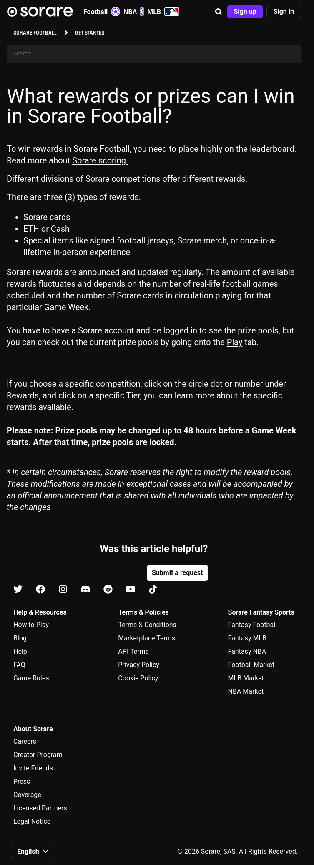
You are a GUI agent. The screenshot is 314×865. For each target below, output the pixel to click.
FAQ (19, 665)
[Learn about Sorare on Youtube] (130, 589)
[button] (218, 11)
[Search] (154, 54)
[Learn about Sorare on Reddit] (108, 589)
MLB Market (246, 678)
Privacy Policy (138, 665)
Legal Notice (31, 821)
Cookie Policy (138, 678)
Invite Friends (33, 768)
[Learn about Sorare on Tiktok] (153, 589)
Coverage (27, 795)
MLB (163, 12)
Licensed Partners (40, 808)
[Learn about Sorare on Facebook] (40, 589)
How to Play (31, 625)
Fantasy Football (252, 625)
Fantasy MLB (247, 638)
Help (20, 651)
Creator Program (38, 755)
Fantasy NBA (247, 651)
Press (21, 781)
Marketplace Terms (146, 638)
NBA (133, 12)
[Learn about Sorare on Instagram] (63, 589)
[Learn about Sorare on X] (18, 589)
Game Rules (31, 678)
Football (101, 11)
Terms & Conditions (147, 625)
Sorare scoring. (100, 160)
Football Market (251, 665)
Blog (20, 638)
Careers (24, 741)
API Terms (133, 651)
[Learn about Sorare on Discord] (85, 589)
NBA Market (246, 691)
